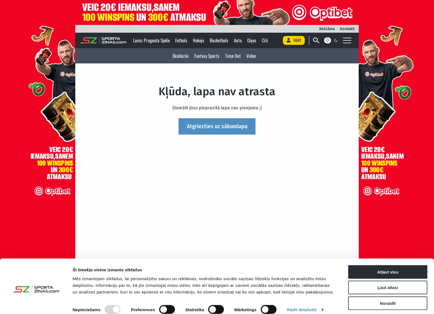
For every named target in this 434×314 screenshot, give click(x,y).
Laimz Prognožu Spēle (152, 40)
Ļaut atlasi (388, 281)
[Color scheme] (331, 40)
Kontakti (347, 29)
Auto (238, 40)
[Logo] (103, 40)
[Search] (315, 40)
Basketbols (219, 40)
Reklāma (327, 29)
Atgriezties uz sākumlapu (217, 126)
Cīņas (252, 40)
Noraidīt (388, 296)
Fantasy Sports (206, 56)
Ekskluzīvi (181, 56)
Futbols (182, 40)
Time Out (233, 56)
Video (251, 56)
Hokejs (199, 40)
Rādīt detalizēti (301, 303)
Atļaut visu (388, 265)
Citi (265, 40)
